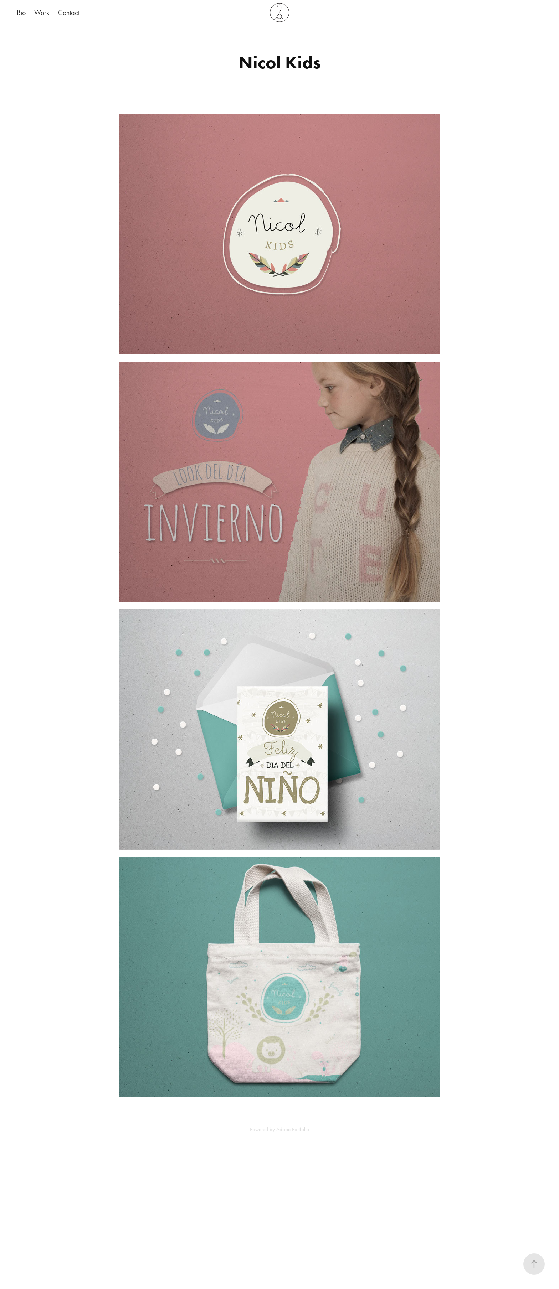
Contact (69, 12)
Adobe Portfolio (292, 1129)
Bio (21, 12)
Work (41, 12)
